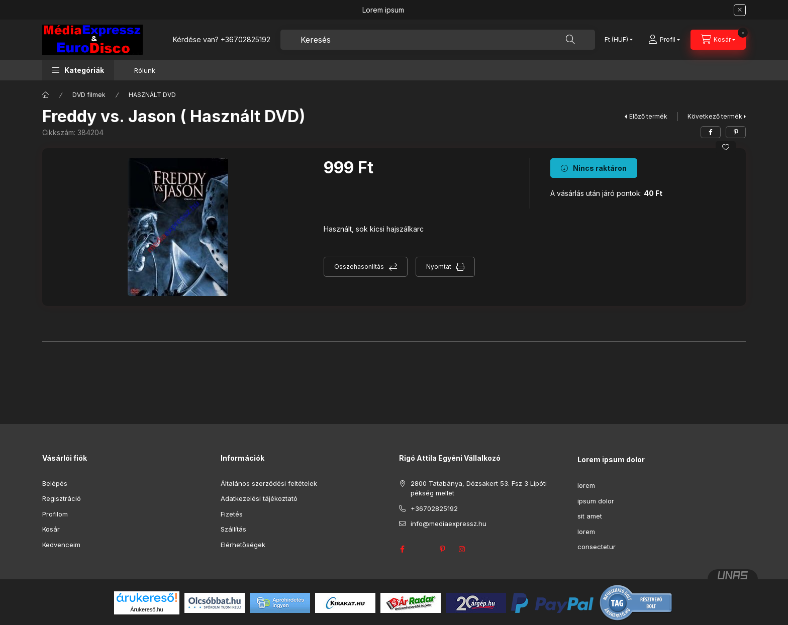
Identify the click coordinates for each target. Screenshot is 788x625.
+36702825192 (245, 39)
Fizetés (232, 514)
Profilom (55, 514)
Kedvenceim (61, 545)
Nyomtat (438, 266)
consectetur (596, 547)
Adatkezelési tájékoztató (259, 498)
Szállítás (233, 529)
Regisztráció (61, 498)
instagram (462, 549)
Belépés (54, 483)
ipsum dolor (595, 501)
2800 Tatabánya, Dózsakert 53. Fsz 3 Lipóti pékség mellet (479, 488)
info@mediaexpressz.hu (448, 523)
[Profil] (664, 40)
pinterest (442, 549)
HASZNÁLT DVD (152, 94)
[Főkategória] (45, 94)
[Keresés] (570, 39)
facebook (402, 549)
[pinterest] (736, 132)
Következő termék (714, 116)
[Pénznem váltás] (616, 39)
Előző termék (648, 116)
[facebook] (711, 132)
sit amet (589, 516)
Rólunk (144, 70)
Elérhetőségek (243, 545)
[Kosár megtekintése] (718, 40)
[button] (78, 70)
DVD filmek (89, 94)
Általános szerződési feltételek (269, 483)
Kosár (51, 529)
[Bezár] (740, 10)
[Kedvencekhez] (726, 147)
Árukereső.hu (146, 609)
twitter (422, 549)
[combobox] (437, 40)
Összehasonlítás (359, 266)
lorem (586, 485)
